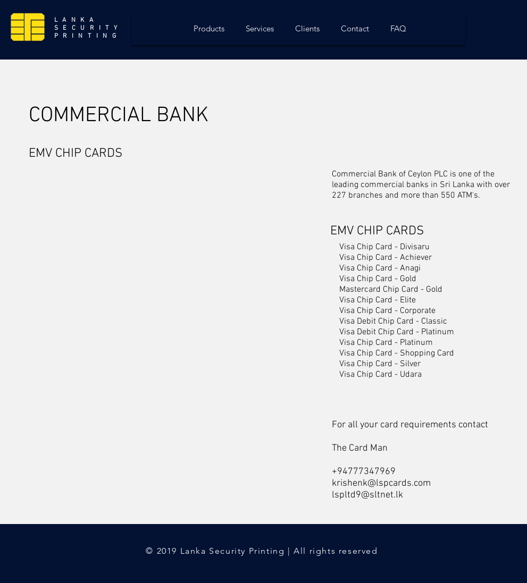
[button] (75, 200)
